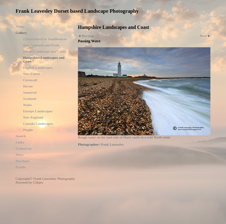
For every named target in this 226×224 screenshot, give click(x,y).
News (19, 154)
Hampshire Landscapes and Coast (44, 59)
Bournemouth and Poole (41, 45)
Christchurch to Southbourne (45, 39)
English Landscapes (38, 67)
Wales (27, 105)
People (28, 130)
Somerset (30, 92)
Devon (27, 86)
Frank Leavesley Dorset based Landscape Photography (77, 11)
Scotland (29, 98)
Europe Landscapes (37, 111)
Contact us (23, 148)
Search (21, 136)
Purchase (22, 161)
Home (20, 26)
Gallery (21, 33)
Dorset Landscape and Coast (44, 51)
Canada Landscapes (38, 123)
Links (20, 142)
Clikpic (38, 182)
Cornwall (30, 80)
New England (33, 117)
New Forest (31, 74)
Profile (21, 167)
